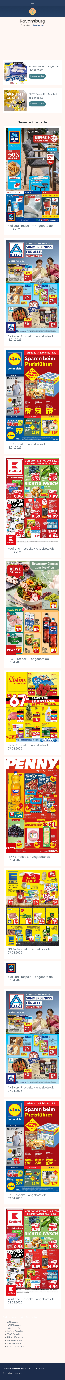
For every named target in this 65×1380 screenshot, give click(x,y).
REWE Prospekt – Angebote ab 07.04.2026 (28, 662)
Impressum (18, 1373)
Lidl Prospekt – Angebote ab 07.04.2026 (27, 1199)
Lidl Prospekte (12, 1322)
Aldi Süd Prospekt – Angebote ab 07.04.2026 (30, 981)
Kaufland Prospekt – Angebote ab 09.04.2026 (31, 550)
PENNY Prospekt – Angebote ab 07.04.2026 (29, 860)
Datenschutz (8, 1373)
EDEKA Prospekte (14, 1343)
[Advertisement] (32, 44)
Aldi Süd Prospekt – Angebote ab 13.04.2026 (30, 227)
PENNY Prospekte (14, 1325)
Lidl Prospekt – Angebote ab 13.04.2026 (27, 446)
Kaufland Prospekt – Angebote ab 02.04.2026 (31, 1304)
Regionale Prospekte (15, 1346)
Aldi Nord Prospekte (15, 1337)
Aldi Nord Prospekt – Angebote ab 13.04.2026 (31, 338)
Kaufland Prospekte (15, 1331)
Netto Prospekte (13, 1328)
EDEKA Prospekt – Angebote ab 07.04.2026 (29, 953)
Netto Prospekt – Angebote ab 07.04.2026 (28, 748)
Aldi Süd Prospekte (14, 1340)
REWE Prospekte (14, 1334)
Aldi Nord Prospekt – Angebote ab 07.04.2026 (31, 1091)
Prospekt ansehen (37, 76)
